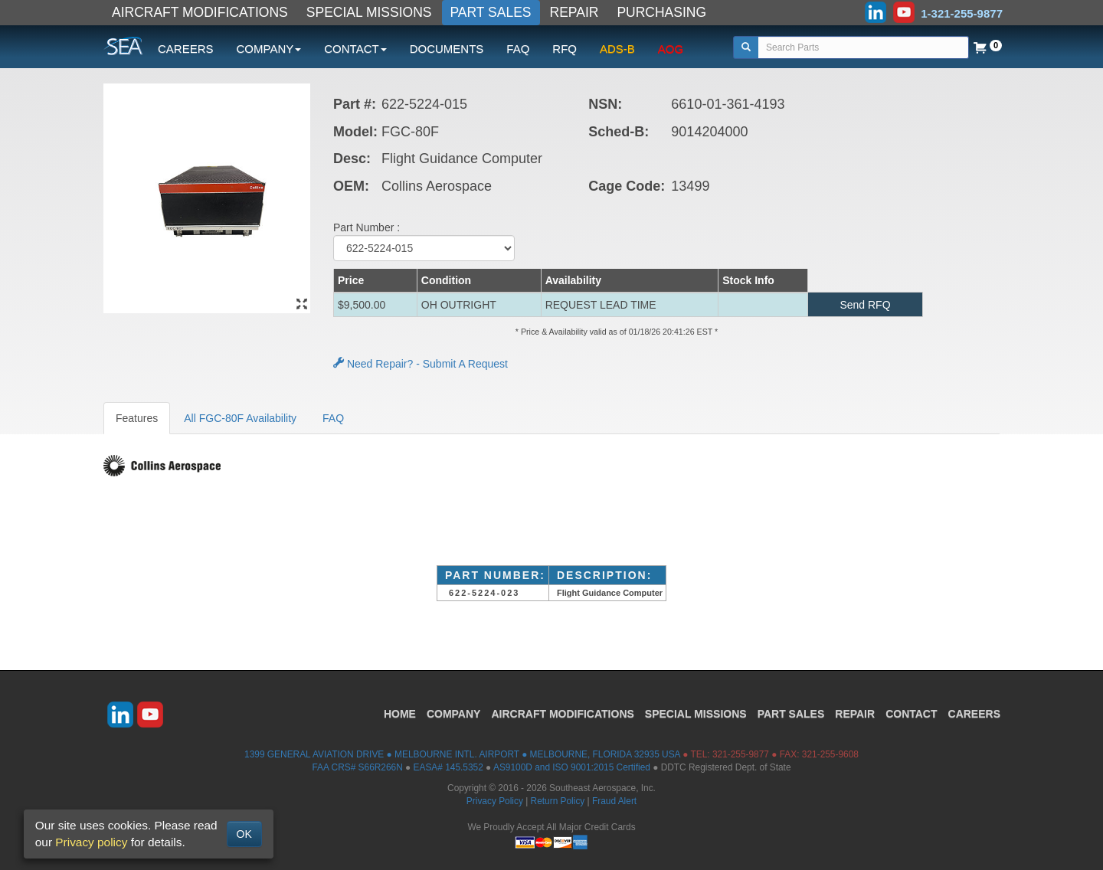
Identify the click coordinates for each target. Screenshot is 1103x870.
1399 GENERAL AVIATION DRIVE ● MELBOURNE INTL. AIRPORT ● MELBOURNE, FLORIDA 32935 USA (462, 754)
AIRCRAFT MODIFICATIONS (200, 12)
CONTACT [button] (355, 48)
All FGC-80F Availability (240, 418)
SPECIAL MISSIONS (369, 12)
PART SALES (491, 12)
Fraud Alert (614, 801)
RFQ (564, 48)
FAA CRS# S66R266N (357, 767)
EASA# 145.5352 (448, 767)
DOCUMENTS (447, 48)
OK (244, 834)
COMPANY (454, 714)
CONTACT (911, 714)
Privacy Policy (494, 801)
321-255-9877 (740, 754)
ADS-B (617, 48)
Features (137, 418)
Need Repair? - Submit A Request (420, 364)
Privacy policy (91, 842)
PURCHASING (661, 12)
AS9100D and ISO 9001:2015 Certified (571, 767)
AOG (670, 48)
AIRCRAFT (562, 714)
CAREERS (186, 48)
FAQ (517, 48)
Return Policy (558, 801)
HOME (400, 714)
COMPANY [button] (269, 48)
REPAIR (574, 12)
